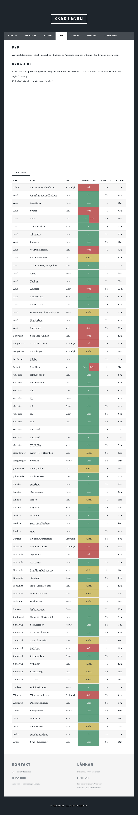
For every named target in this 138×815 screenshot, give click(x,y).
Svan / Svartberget (39, 742)
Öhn (32, 531)
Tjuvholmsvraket (38, 640)
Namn (32, 181)
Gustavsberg (36, 672)
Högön (33, 500)
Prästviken (35, 562)
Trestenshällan (37, 226)
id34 (32, 414)
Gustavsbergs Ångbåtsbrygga (44, 312)
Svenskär (34, 461)
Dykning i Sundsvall (93, 55)
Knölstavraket (37, 476)
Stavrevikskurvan (39, 343)
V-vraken (34, 679)
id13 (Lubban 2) (37, 375)
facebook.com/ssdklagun (30, 784)
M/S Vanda (35, 554)
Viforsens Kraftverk (39, 695)
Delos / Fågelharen (39, 703)
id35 (32, 422)
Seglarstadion (37, 656)
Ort (15, 181)
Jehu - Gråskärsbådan (40, 586)
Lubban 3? (35, 429)
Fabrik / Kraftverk (38, 546)
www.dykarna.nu (93, 772)
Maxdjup (120, 181)
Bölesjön (34, 515)
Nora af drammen (38, 593)
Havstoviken (36, 320)
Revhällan (35, 367)
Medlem (91, 35)
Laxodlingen (36, 351)
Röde (32, 218)
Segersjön (35, 507)
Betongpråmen (37, 468)
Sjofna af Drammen (39, 336)
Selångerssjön (37, 625)
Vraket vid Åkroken (39, 632)
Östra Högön (36, 492)
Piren (33, 273)
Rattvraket (35, 328)
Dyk (61, 35)
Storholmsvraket (38, 257)
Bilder (48, 35)
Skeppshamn (36, 711)
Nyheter (13, 35)
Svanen (33, 211)
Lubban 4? (35, 437)
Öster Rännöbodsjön (40, 523)
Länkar (75, 35)
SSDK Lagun (69, 19)
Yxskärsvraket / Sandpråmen (44, 265)
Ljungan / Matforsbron (41, 539)
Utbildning (110, 35)
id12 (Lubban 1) (37, 383)
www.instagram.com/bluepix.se (89, 788)
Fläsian (33, 359)
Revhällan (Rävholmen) (41, 570)
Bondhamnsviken (39, 734)
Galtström (35, 578)
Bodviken (34, 484)
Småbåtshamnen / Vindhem (43, 195)
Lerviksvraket (37, 304)
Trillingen (35, 664)
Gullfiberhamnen (38, 687)
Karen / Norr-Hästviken (41, 453)
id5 (31, 398)
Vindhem (34, 281)
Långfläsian (36, 203)
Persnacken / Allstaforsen (42, 187)
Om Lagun (30, 35)
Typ (67, 181)
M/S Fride (34, 648)
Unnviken (35, 718)
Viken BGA (35, 234)
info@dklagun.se (24, 772)
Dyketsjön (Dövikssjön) (41, 617)
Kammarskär (36, 726)
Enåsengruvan (37, 609)
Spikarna (34, 242)
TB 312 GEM (35, 445)
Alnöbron (34, 289)
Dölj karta (21, 173)
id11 (32, 390)
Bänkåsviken (36, 296)
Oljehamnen (36, 601)
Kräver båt (106, 181)
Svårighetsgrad (88, 181)
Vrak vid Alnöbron (39, 250)
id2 (31, 406)
